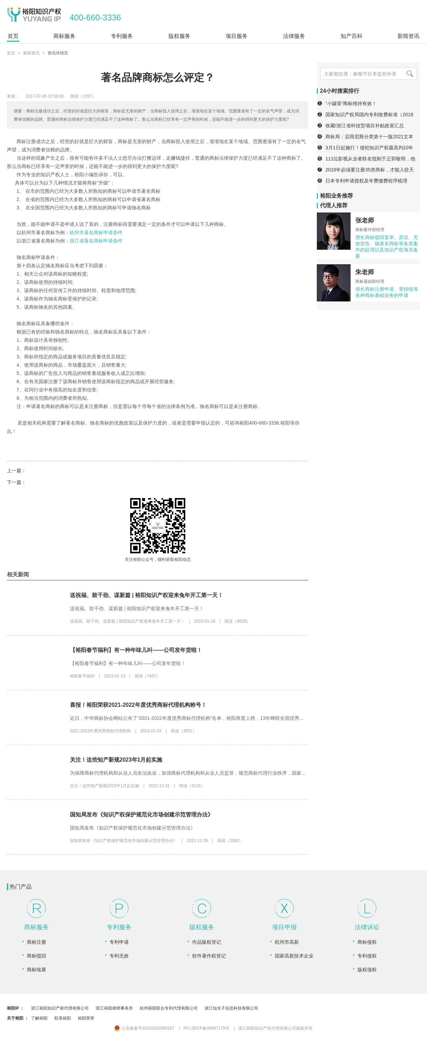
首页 (11, 53)
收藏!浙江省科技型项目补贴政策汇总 (364, 125)
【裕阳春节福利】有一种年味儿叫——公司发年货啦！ (136, 650)
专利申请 (119, 942)
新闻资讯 (31, 53)
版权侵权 (367, 969)
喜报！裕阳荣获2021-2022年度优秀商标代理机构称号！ (138, 705)
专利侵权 (367, 956)
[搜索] (409, 73)
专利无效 (119, 956)
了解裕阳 (39, 1018)
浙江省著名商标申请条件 (96, 241)
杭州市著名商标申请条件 (96, 232)
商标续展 (36, 969)
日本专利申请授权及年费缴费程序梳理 (366, 181)
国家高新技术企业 (294, 956)
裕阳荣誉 (86, 1018)
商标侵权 (367, 942)
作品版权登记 (206, 942)
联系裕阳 (62, 1018)
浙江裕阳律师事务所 (114, 1008)
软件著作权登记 (209, 956)
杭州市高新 (287, 942)
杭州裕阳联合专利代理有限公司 (169, 1008)
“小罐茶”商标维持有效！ (351, 103)
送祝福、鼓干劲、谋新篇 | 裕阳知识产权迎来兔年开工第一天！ (146, 595)
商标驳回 (36, 956)
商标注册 (36, 942)
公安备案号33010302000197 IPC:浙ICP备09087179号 (171, 1028)
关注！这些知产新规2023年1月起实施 (116, 760)
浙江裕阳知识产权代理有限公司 (60, 1008)
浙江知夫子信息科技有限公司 (231, 1008)
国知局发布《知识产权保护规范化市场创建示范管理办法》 (141, 814)
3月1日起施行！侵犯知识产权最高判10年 (369, 147)
